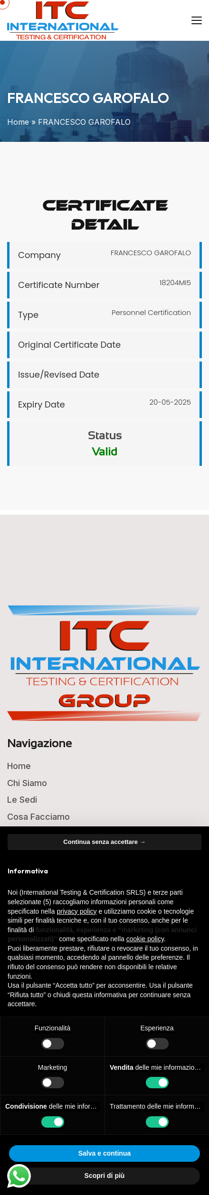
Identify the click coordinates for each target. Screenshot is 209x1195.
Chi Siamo (27, 783)
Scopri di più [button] (105, 1175)
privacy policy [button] (77, 911)
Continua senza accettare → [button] (104, 841)
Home (18, 122)
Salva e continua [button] (104, 1153)
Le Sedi (22, 800)
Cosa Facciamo (38, 817)
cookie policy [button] (145, 939)
